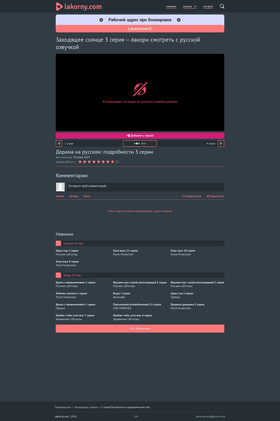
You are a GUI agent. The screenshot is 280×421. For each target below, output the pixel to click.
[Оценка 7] (108, 161)
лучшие (189, 6)
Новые (60, 196)
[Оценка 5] (98, 161)
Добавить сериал (140, 135)
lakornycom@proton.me (210, 416)
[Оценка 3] (89, 161)
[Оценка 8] (112, 161)
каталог (208, 6)
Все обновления (140, 328)
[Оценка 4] (94, 161)
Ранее (87, 196)
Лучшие (73, 196)
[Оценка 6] (103, 161)
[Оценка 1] (80, 161)
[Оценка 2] (84, 161)
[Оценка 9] (117, 161)
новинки (171, 6)
